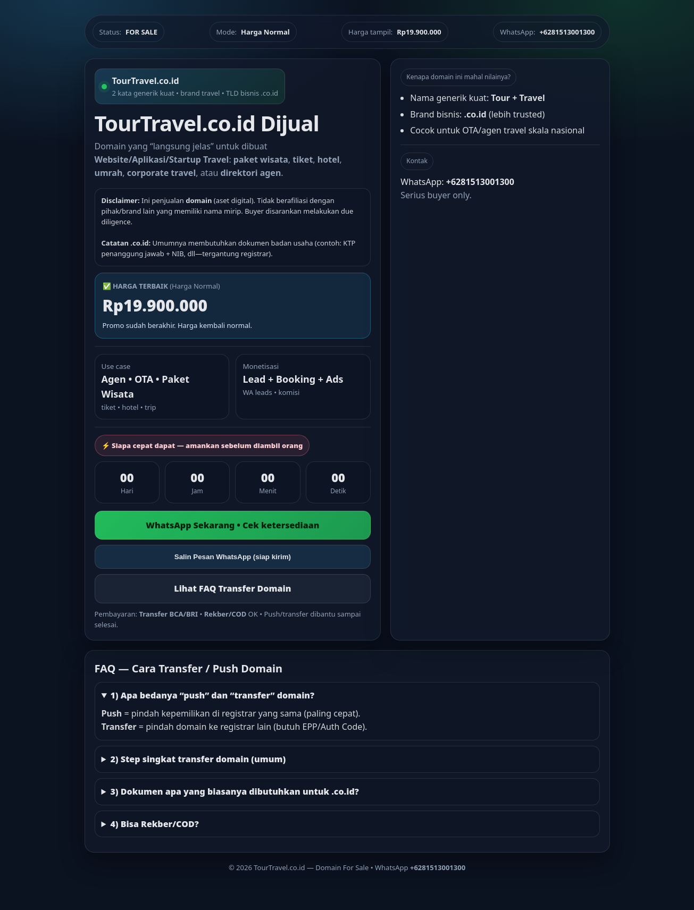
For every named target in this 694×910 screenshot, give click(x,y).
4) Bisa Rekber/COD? (154, 824)
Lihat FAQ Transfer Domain (232, 588)
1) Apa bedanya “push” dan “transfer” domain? (212, 695)
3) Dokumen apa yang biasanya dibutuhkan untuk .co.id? (234, 791)
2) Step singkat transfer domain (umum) (198, 759)
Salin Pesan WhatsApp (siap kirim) (232, 557)
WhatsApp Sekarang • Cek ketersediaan (232, 525)
